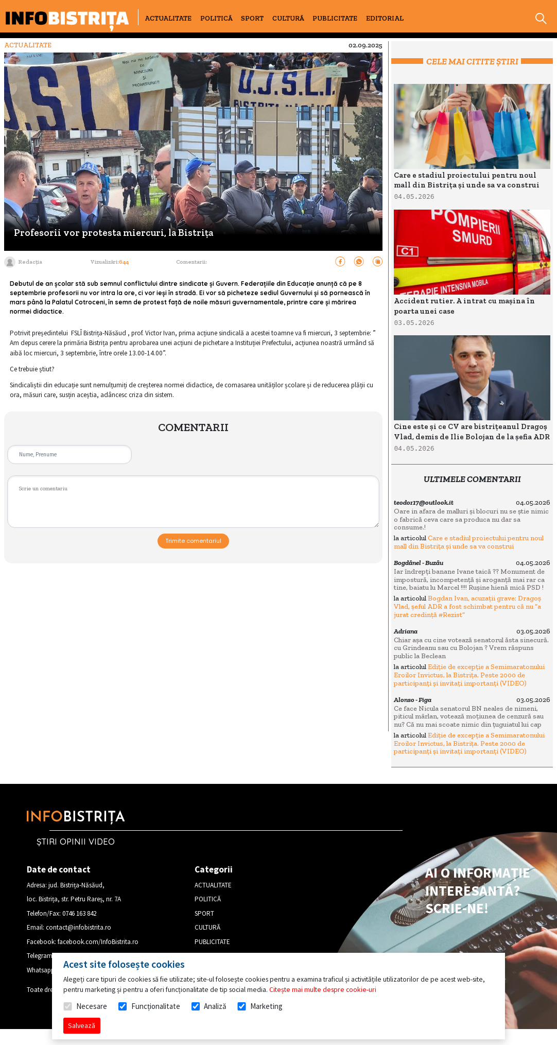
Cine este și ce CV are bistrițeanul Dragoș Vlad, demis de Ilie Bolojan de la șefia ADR (472, 431)
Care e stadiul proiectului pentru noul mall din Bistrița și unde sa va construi (466, 180)
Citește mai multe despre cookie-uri (322, 989)
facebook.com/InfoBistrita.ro (98, 941)
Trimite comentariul (193, 541)
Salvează (81, 1025)
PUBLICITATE (334, 18)
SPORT (252, 18)
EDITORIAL (385, 18)
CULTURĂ (288, 18)
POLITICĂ (216, 18)
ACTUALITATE (168, 18)
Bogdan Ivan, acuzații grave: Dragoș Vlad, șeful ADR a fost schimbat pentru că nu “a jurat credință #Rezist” (467, 606)
